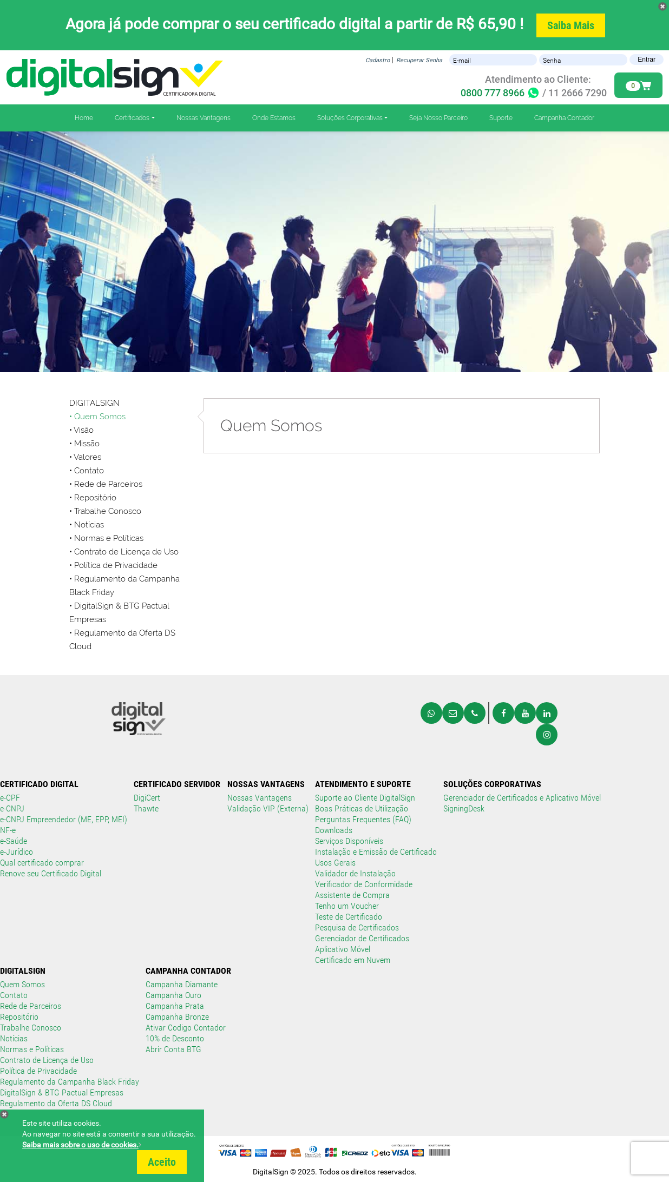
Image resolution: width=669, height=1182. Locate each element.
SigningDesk (463, 808)
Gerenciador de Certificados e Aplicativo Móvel (522, 798)
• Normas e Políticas (106, 538)
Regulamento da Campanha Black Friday (69, 1082)
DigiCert (147, 798)
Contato (14, 995)
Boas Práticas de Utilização (361, 808)
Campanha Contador (564, 118)
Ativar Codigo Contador (186, 1027)
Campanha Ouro (173, 995)
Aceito (162, 1161)
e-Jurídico (16, 852)
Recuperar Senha (419, 60)
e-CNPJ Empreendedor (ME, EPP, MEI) (63, 819)
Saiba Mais (570, 25)
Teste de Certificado (348, 917)
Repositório (95, 498)
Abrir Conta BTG (173, 1049)
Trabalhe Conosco (30, 1027)
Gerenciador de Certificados (362, 938)
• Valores (85, 457)
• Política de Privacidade (113, 565)
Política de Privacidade (38, 1071)
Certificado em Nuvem (352, 960)
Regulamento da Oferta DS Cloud (56, 1103)
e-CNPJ (12, 808)
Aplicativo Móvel (342, 949)
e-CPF (10, 798)
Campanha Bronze (177, 1017)
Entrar (646, 59)
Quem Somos (22, 984)
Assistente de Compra (352, 895)
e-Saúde (13, 841)
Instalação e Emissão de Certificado (376, 852)
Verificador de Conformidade (363, 884)
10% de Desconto (175, 1038)
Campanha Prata (175, 1006)
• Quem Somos (97, 416)
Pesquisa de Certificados (357, 927)
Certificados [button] (132, 118)
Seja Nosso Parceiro (438, 118)
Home (84, 118)
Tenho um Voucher (347, 906)
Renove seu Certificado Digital (50, 873)
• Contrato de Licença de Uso (124, 552)
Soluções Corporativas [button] (350, 118)
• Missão (84, 443)
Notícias (89, 525)
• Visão (81, 430)
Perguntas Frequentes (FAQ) (363, 819)
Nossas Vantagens (203, 118)
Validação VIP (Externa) (268, 808)
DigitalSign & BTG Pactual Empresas (61, 1092)
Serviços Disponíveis (349, 841)
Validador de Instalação (355, 873)
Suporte (501, 118)
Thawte (146, 808)
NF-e (8, 830)
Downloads (333, 830)
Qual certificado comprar (42, 862)
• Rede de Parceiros (105, 484)
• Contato (86, 471)
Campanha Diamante (182, 984)
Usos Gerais (335, 862)
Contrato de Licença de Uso (47, 1060)
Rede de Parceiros (30, 1006)
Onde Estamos (274, 118)
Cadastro (377, 60)
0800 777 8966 (500, 92)
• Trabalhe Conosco (105, 511)
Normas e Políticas (32, 1049)
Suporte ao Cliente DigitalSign (365, 798)
